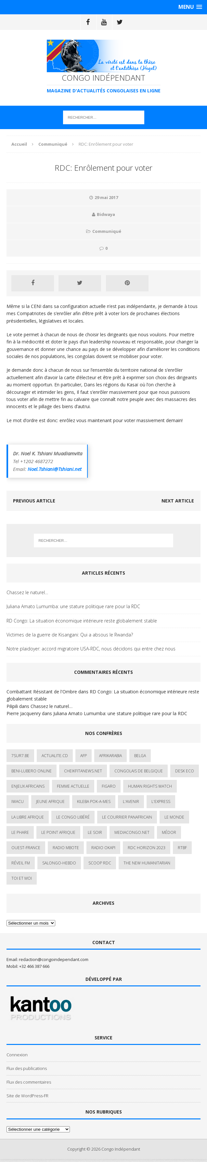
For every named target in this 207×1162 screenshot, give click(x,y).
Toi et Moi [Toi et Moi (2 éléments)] (21, 878)
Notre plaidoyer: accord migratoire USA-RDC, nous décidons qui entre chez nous (90, 649)
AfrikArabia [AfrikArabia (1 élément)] (110, 755)
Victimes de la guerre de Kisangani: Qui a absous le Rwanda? (69, 635)
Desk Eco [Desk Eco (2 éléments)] (184, 771)
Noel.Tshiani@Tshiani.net (55, 469)
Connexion (17, 1055)
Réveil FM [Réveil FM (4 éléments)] (20, 863)
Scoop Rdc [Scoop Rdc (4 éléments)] (99, 863)
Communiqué (106, 231)
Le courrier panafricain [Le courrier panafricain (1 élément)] (127, 817)
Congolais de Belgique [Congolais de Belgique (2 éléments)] (138, 771)
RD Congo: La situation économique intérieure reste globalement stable (81, 621)
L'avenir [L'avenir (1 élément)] (131, 801)
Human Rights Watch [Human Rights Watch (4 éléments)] (150, 786)
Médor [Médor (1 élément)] (169, 832)
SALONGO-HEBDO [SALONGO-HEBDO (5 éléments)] (59, 863)
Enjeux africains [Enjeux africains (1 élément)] (28, 786)
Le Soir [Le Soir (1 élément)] (95, 832)
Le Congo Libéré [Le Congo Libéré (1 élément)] (73, 817)
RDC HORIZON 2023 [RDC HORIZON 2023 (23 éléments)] (146, 847)
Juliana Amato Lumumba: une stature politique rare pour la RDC (73, 606)
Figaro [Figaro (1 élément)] (109, 786)
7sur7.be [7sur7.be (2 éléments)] (20, 755)
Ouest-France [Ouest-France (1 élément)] (25, 847)
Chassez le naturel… (27, 592)
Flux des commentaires (28, 1082)
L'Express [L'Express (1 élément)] (160, 801)
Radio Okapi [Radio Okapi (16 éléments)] (103, 847)
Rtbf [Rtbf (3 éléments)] (182, 847)
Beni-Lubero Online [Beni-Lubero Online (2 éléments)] (31, 771)
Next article (178, 501)
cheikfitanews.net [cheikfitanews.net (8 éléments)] (83, 771)
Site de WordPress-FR (27, 1096)
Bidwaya (106, 214)
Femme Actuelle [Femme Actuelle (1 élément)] (73, 786)
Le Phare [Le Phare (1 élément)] (20, 832)
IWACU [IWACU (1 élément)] (17, 801)
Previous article (34, 501)
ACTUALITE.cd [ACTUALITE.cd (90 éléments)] (55, 755)
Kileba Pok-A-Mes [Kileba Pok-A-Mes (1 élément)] (93, 801)
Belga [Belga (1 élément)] (140, 755)
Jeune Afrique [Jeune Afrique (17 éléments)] (50, 801)
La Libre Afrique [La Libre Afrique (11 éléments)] (27, 817)
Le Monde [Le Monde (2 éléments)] (174, 817)
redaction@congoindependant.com (53, 959)
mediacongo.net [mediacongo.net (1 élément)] (131, 832)
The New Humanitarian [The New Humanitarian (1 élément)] (146, 863)
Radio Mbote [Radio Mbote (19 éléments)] (66, 847)
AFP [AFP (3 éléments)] (83, 755)
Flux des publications (26, 1068)
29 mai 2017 (106, 197)
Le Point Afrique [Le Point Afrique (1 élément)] (58, 832)
